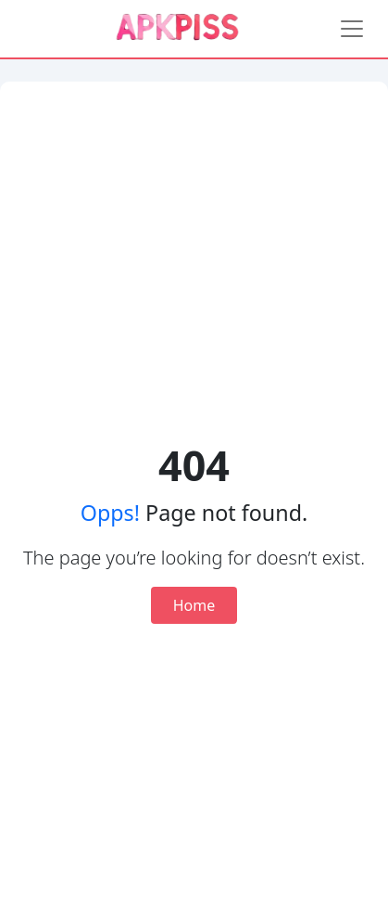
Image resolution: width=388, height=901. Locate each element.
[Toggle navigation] (352, 28)
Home (194, 605)
